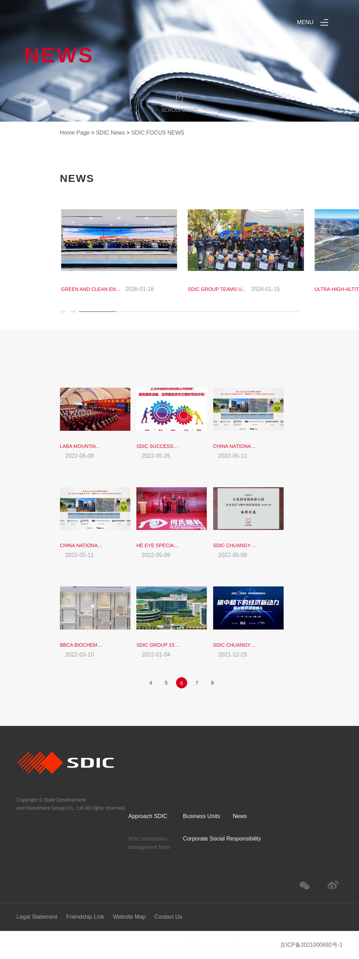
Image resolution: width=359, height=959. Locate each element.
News (240, 816)
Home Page (75, 133)
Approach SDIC (147, 816)
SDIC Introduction (147, 839)
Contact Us (168, 917)
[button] (64, 315)
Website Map (129, 917)
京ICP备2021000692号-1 (311, 945)
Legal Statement (36, 917)
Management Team (149, 847)
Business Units (201, 816)
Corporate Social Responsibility (222, 839)
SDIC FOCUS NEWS (157, 133)
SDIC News (110, 133)
